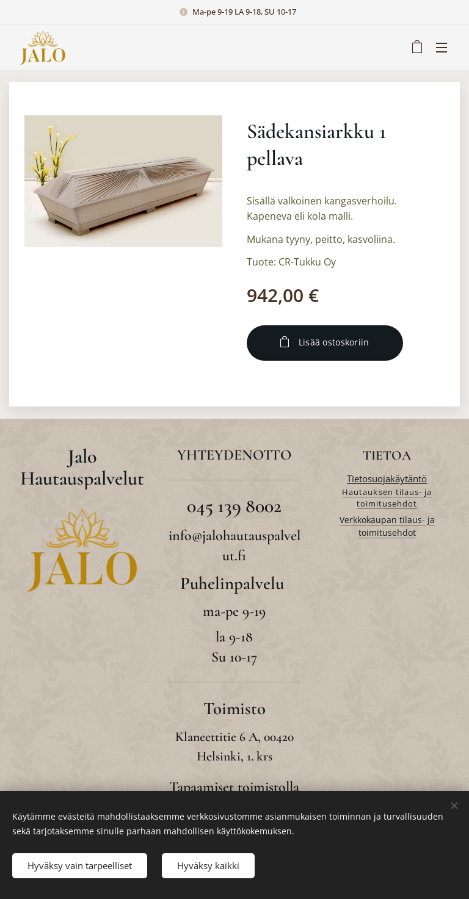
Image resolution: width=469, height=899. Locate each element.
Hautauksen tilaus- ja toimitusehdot (387, 498)
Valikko (441, 47)
